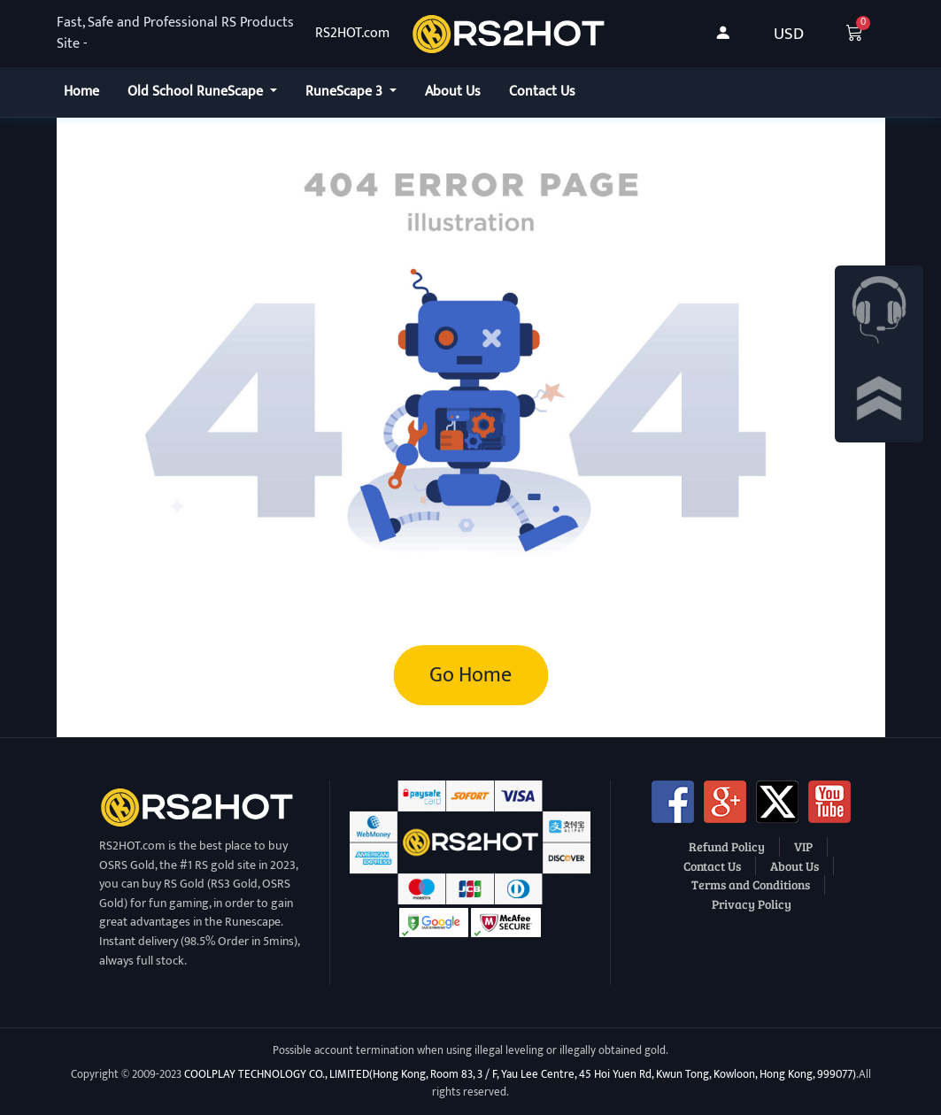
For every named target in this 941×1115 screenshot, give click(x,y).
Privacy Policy (751, 903)
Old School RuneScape (196, 92)
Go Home (470, 675)
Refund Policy (727, 846)
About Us (453, 92)
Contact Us (542, 92)
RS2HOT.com (352, 33)
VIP (803, 846)
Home (81, 92)
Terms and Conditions (750, 884)
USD (789, 33)
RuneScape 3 (345, 92)
